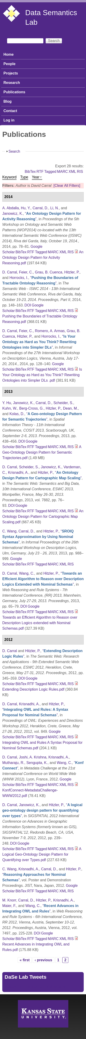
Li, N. (54, 208)
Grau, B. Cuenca (48, 272)
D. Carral (9, 272)
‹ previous (43, 960)
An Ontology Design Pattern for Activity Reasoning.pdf (42, 257)
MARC (62, 172)
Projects (10, 73)
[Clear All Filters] (66, 185)
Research (11, 83)
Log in (8, 120)
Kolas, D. (16, 414)
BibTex (30, 172)
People (9, 64)
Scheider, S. (63, 403)
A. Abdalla (10, 208)
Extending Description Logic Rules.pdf (33, 689)
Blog (7, 101)
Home (8, 54)
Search (14, 151)
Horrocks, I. (18, 278)
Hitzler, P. (71, 272)
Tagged (50, 172)
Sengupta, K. (37, 763)
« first (25, 960)
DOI (28, 305)
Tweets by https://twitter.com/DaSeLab (36, 987)
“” (39, 341)
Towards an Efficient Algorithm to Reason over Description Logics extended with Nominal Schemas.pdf (39, 622)
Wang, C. (26, 573)
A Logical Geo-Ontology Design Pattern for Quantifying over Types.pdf (41, 854)
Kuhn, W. (9, 408)
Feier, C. (26, 272)
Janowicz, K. (12, 213)
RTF (40, 172)
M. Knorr (9, 900)
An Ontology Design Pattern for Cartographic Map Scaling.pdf (42, 516)
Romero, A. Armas (50, 331)
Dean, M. (70, 408)
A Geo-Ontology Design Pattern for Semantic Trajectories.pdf (41, 452)
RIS (80, 172)
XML (72, 172)
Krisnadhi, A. (18, 472)
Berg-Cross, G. (31, 408)
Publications (14, 92)
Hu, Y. (26, 208)
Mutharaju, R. (13, 763)
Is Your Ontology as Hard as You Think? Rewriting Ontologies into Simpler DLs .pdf (42, 374)
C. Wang (9, 531)
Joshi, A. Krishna (32, 757)
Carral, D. (40, 208)
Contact (10, 111)
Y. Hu (6, 403)
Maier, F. (9, 906)
